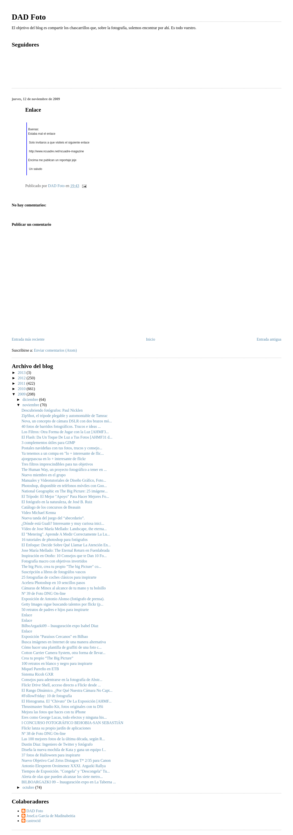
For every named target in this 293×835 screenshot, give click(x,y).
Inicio (150, 339)
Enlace (27, 615)
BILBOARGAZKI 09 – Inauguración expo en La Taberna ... (69, 782)
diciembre (30, 399)
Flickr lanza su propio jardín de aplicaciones (56, 728)
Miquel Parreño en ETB (40, 669)
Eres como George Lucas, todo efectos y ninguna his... (64, 717)
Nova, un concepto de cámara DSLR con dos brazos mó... (67, 421)
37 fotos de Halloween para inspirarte (51, 755)
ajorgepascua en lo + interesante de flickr (54, 459)
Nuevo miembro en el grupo (43, 475)
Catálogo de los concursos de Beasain (51, 507)
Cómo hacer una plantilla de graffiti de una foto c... (62, 647)
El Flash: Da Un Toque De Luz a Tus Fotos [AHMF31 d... (67, 437)
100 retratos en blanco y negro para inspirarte (57, 663)
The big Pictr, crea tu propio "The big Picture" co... (61, 566)
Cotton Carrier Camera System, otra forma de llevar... (63, 653)
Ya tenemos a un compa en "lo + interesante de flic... (63, 453)
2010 (22, 389)
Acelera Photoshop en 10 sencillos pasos (53, 583)
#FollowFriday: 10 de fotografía (47, 696)
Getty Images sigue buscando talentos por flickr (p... (62, 604)
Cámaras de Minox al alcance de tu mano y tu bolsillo (64, 588)
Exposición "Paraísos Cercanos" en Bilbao (55, 636)
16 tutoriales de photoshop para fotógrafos (55, 539)
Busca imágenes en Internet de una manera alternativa (64, 642)
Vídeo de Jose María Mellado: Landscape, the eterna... (64, 529)
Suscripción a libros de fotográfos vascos (54, 572)
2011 (22, 383)
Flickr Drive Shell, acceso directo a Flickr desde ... (61, 685)
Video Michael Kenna (39, 513)
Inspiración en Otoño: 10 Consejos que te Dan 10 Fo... (64, 556)
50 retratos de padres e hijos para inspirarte (55, 610)
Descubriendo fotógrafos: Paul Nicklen (52, 410)
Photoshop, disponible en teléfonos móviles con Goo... (64, 486)
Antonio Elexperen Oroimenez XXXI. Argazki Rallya (64, 766)
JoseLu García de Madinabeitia (50, 816)
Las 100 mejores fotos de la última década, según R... (63, 739)
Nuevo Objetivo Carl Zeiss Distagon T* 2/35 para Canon (66, 760)
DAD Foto (29, 16)
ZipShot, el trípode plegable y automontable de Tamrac (65, 416)
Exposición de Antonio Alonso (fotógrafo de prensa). (63, 599)
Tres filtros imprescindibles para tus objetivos (57, 464)
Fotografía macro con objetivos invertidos (54, 561)
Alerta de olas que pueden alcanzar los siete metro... (62, 777)
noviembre (31, 405)
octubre (28, 787)
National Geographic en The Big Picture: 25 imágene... (65, 491)
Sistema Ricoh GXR (38, 674)
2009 (22, 394)
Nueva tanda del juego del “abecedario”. (53, 518)
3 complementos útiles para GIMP (48, 443)
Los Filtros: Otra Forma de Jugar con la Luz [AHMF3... (65, 432)
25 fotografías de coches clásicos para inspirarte (59, 577)
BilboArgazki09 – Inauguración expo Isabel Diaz (60, 626)
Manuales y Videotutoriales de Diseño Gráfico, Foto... (64, 480)
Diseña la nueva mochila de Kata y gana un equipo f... (64, 750)
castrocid (33, 821)
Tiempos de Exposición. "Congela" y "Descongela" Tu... (66, 771)
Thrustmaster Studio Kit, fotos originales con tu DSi (62, 706)
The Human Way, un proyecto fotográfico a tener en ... (64, 469)
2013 (22, 372)
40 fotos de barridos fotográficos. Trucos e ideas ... (61, 426)
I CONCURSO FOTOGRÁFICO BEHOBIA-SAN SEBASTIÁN (72, 723)
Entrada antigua (269, 339)
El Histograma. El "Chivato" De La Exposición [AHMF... (67, 701)
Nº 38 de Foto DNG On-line (44, 733)
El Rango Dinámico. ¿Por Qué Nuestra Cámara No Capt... (67, 690)
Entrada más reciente (28, 339)
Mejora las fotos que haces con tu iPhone (54, 712)
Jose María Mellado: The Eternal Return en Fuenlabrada (65, 550)
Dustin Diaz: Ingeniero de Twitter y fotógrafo (57, 744)
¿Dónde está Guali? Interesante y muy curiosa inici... (63, 523)
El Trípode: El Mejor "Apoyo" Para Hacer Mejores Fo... (65, 496)
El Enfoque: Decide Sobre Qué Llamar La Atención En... (66, 545)
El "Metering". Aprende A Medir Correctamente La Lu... (66, 534)
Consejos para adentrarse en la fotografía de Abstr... (62, 680)
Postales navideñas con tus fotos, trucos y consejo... (62, 448)
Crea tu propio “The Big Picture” (47, 658)
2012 (22, 378)
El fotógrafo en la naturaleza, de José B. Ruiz (57, 502)
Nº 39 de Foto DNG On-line (44, 593)
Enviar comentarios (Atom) (55, 350)
